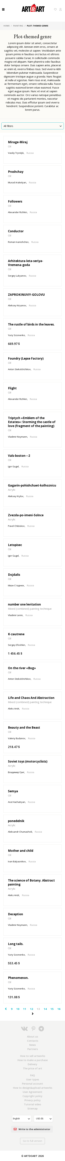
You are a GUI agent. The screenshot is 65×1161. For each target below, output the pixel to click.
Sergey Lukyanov (17, 275)
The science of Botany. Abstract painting (31, 882)
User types (32, 1079)
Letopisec (15, 545)
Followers (15, 201)
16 (58, 1009)
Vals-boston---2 (19, 456)
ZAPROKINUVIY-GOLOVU (26, 295)
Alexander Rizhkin (17, 212)
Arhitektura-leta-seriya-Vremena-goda (25, 263)
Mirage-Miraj (18, 142)
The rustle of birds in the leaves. (31, 324)
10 (17, 1009)
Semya (13, 791)
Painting (18, 25)
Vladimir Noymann (17, 436)
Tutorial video (32, 1104)
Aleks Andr (13, 708)
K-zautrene (16, 634)
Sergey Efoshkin (16, 644)
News (32, 1045)
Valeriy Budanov (16, 738)
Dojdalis (14, 575)
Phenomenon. (18, 978)
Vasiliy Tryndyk (16, 152)
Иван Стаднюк (16, 585)
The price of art (32, 1068)
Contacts (32, 1040)
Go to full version (32, 1140)
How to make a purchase (33, 1060)
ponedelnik (16, 821)
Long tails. (15, 944)
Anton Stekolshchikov (19, 369)
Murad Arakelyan (17, 182)
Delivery (32, 1064)
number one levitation (24, 604)
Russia (30, 152)
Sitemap (32, 1108)
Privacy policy (32, 1100)
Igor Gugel (13, 466)
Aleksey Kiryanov (17, 305)
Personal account (32, 1083)
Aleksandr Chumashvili (20, 831)
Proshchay (15, 172)
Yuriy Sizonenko (16, 335)
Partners (32, 1049)
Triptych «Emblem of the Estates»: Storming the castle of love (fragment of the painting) (31, 422)
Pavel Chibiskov (16, 525)
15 (52, 1009)
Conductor (16, 231)
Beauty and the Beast (24, 727)
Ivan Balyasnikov (17, 861)
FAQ (32, 1075)
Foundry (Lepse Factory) (26, 358)
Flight (12, 388)
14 (45, 1009)
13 (38, 1009)
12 (31, 1009)
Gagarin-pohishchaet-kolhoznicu (32, 485)
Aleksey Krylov (15, 496)
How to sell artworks (32, 1056)
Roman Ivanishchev (18, 242)
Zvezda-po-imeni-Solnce (26, 515)
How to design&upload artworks (32, 1087)
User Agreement (32, 1092)
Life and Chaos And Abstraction (31, 698)
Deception (15, 914)
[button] (21, 1118)
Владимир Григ (16, 772)
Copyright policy (32, 1096)
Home (6, 25)
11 (24, 1009)
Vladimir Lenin (15, 615)
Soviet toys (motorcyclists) (27, 761)
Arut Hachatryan (16, 802)
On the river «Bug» (22, 668)
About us (32, 1036)
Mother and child (20, 851)
